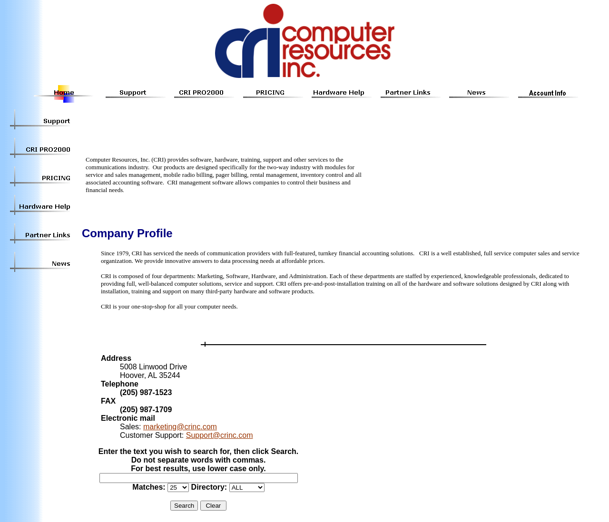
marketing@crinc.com (180, 427)
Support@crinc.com (219, 435)
